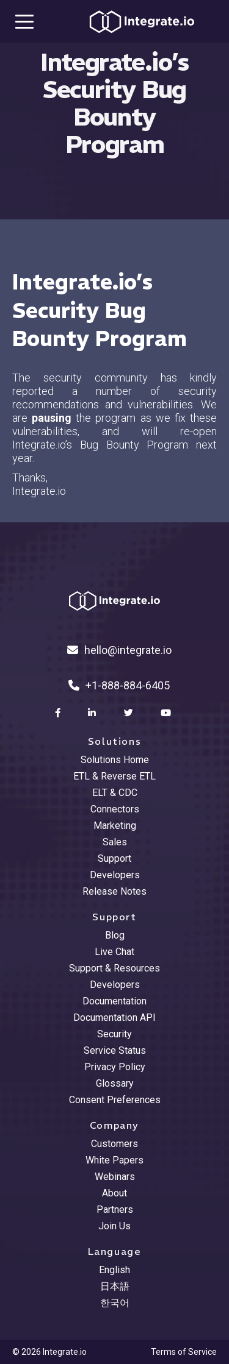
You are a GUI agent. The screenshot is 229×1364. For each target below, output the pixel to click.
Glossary (115, 1083)
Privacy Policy (114, 1067)
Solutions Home (115, 759)
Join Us (114, 1226)
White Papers (114, 1160)
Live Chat (114, 951)
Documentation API (114, 1017)
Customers (114, 1143)
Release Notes (114, 891)
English (114, 1270)
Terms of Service (184, 1352)
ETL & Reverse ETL (114, 776)
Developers (115, 875)
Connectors (114, 809)
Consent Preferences (115, 1100)
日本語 (114, 1286)
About (114, 1193)
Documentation (114, 1001)
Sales (115, 842)
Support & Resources (114, 968)
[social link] (59, 713)
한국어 (114, 1303)
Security (114, 1034)
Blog (115, 935)
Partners (114, 1209)
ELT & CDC (114, 792)
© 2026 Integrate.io (49, 1352)
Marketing (114, 825)
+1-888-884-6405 (119, 685)
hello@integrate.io (119, 650)
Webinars (115, 1176)
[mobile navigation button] (24, 21)
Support (114, 858)
